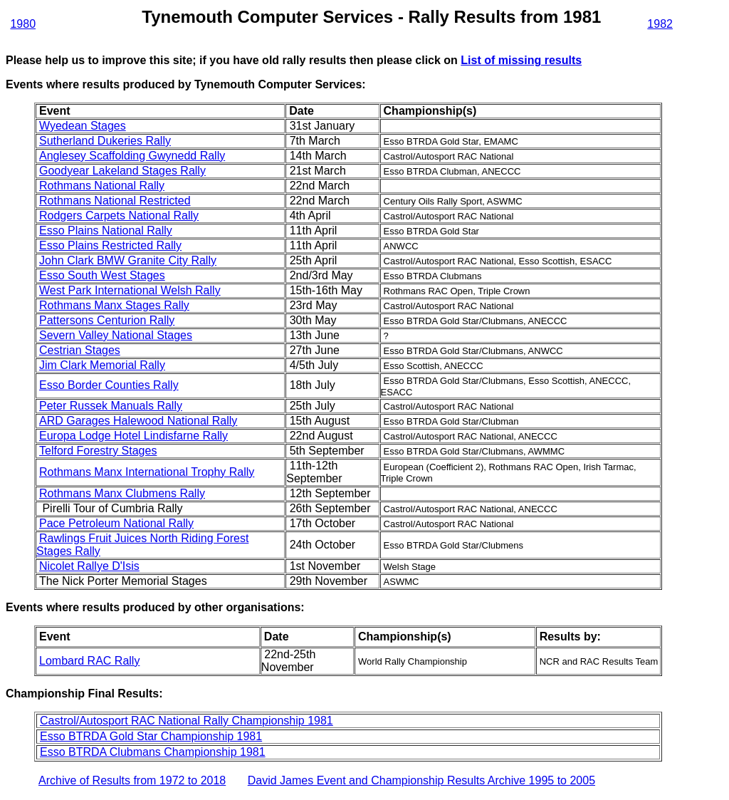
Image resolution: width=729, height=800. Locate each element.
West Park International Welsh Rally (130, 290)
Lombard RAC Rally (89, 661)
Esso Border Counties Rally (109, 385)
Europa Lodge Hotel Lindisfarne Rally (133, 436)
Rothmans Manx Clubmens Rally (122, 493)
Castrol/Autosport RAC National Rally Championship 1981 (186, 721)
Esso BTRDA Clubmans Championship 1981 (153, 752)
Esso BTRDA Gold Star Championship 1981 (151, 736)
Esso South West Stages (102, 275)
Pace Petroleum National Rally (116, 523)
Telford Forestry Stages (98, 451)
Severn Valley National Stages (115, 335)
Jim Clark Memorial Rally (102, 365)
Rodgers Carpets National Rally (119, 215)
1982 (660, 24)
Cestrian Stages (79, 350)
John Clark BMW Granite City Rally (127, 260)
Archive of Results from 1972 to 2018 (132, 780)
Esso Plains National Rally (105, 230)
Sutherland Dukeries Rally (105, 141)
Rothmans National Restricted (115, 200)
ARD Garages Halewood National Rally (138, 421)
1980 (23, 24)
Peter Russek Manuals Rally (110, 406)
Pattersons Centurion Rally (106, 320)
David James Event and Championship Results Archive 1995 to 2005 (421, 780)
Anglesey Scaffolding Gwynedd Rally (132, 156)
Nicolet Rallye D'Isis (89, 566)
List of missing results (521, 60)
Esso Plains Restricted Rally (110, 245)
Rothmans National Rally (101, 186)
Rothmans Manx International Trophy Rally (146, 472)
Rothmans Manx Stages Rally (114, 305)
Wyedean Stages (82, 126)
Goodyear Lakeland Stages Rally (122, 171)
